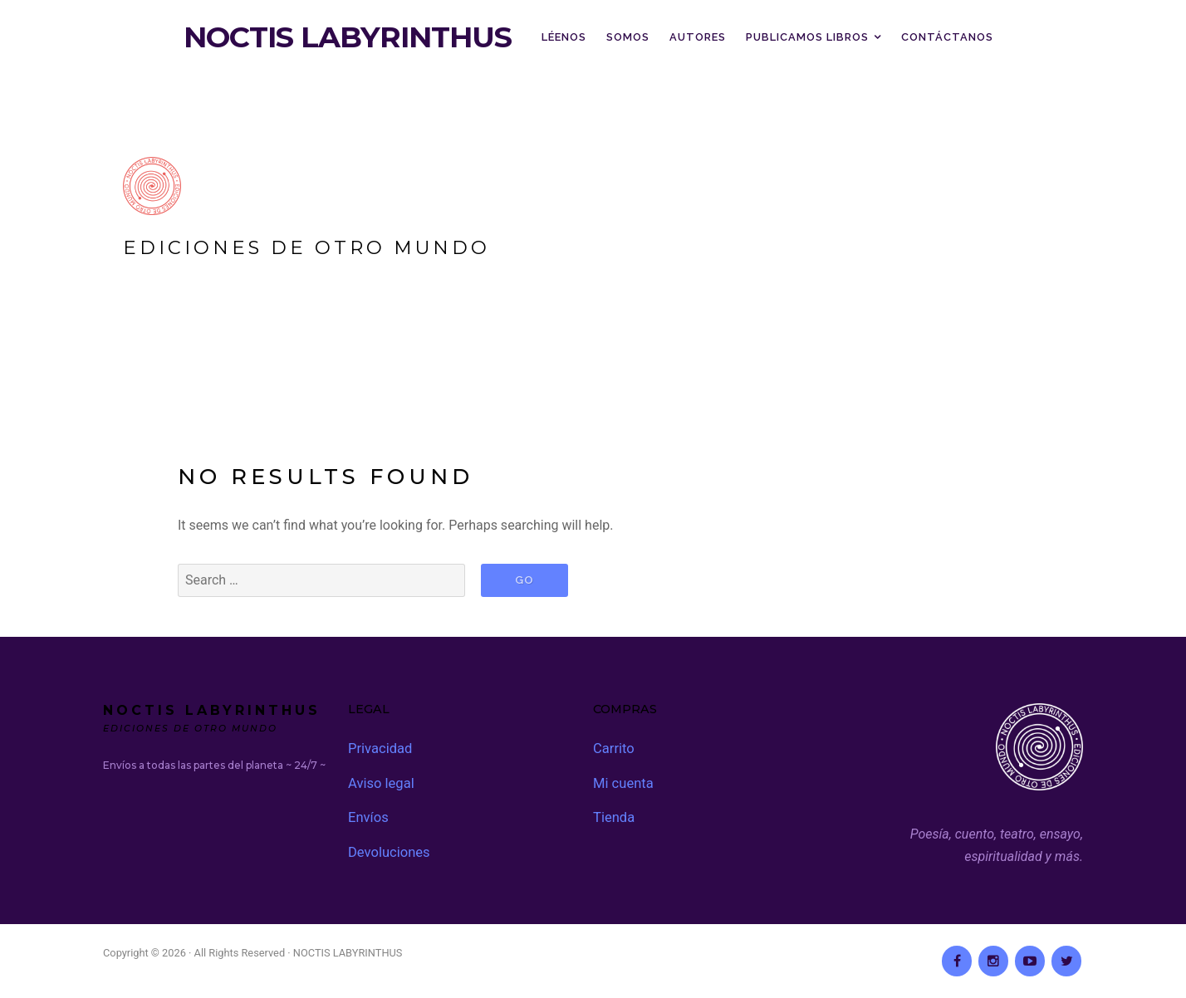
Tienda (613, 815)
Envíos (367, 815)
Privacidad (379, 748)
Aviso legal (380, 782)
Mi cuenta (622, 782)
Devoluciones (387, 849)
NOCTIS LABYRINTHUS (348, 37)
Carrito (613, 748)
